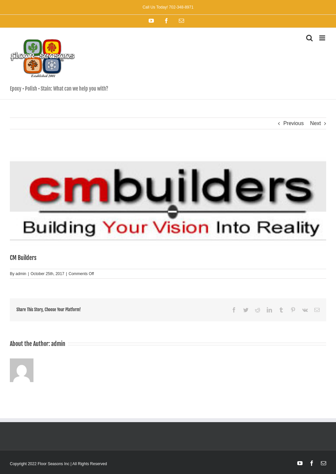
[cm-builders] (168, 201)
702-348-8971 (181, 7)
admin (20, 273)
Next (315, 123)
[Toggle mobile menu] (322, 37)
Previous (293, 123)
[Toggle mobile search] (309, 37)
